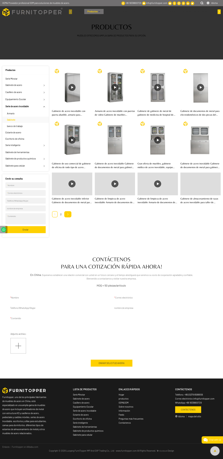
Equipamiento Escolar (15, 99)
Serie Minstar (11, 78)
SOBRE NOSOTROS (131, 11)
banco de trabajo (15, 126)
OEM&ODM (124, 402)
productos (124, 398)
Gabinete (11, 119)
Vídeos (171, 11)
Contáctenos (125, 422)
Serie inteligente (12, 145)
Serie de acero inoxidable (17, 106)
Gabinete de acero (13, 85)
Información (153, 11)
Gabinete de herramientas (17, 152)
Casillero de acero (13, 92)
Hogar (78, 11)
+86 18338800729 (133, 3)
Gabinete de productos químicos (20, 158)
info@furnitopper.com (156, 3)
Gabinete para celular (15, 165)
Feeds (121, 414)
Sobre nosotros (126, 406)
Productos (92, 11)
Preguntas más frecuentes (194, 11)
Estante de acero (13, 132)
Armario (11, 113)
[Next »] (67, 214)
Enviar (25, 229)
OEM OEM (111, 11)
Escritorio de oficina (14, 138)
